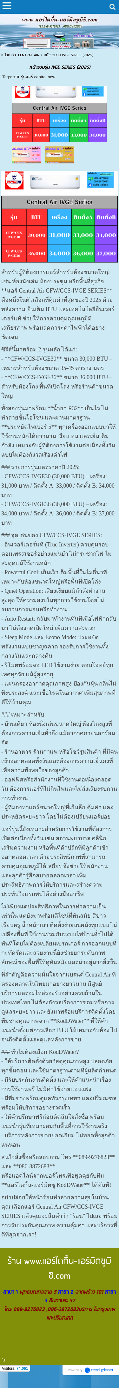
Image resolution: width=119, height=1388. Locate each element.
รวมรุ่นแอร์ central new (34, 76)
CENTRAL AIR (28, 55)
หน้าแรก (7, 55)
